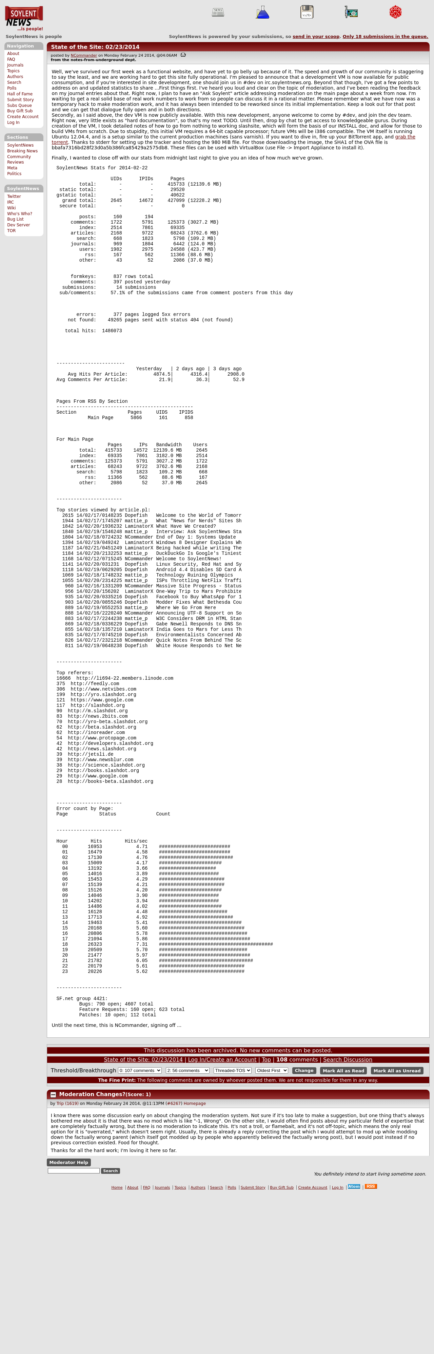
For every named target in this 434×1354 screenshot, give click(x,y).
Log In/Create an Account (222, 1219)
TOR (11, 230)
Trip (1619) (68, 1263)
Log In (13, 122)
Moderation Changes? (92, 1254)
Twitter (14, 196)
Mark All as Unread (397, 1230)
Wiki (11, 208)
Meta (12, 168)
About (13, 53)
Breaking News (22, 151)
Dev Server (18, 225)
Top (266, 1219)
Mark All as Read (343, 1230)
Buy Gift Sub (20, 111)
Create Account (23, 116)
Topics (13, 71)
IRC (10, 202)
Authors (15, 76)
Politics (14, 173)
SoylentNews (23, 18)
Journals (15, 65)
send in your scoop (316, 36)
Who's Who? (19, 213)
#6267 (174, 1263)
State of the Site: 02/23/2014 (95, 47)
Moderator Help (68, 1322)
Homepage (195, 1263)
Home (117, 1347)
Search (14, 82)
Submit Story (20, 99)
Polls (11, 88)
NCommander (84, 55)
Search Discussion (347, 1219)
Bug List (15, 219)
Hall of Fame (20, 94)
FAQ (11, 59)
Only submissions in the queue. (386, 36)
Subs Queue (19, 105)
